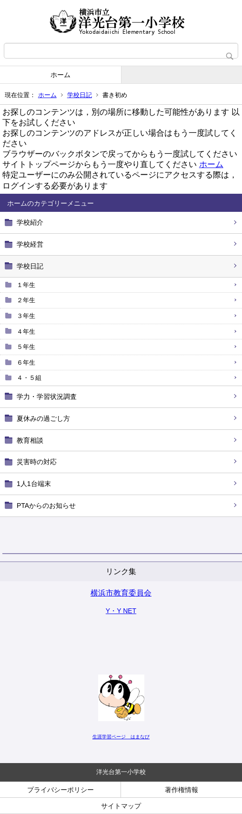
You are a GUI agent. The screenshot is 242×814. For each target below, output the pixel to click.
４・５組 (29, 377)
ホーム (60, 75)
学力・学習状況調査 (47, 396)
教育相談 (30, 440)
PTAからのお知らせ (46, 505)
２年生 (26, 300)
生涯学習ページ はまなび (121, 736)
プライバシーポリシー (60, 790)
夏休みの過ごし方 (43, 418)
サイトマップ (121, 806)
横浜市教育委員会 (121, 593)
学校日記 (79, 95)
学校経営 (30, 244)
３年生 (26, 315)
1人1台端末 (34, 483)
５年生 (26, 346)
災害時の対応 (37, 462)
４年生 (26, 331)
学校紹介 (30, 222)
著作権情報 (181, 790)
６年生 (26, 362)
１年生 (26, 284)
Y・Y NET (121, 611)
